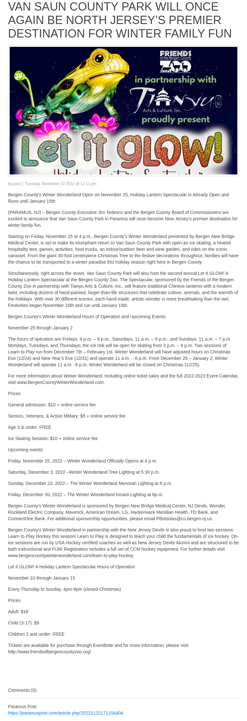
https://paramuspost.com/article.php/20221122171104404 (65, 713)
